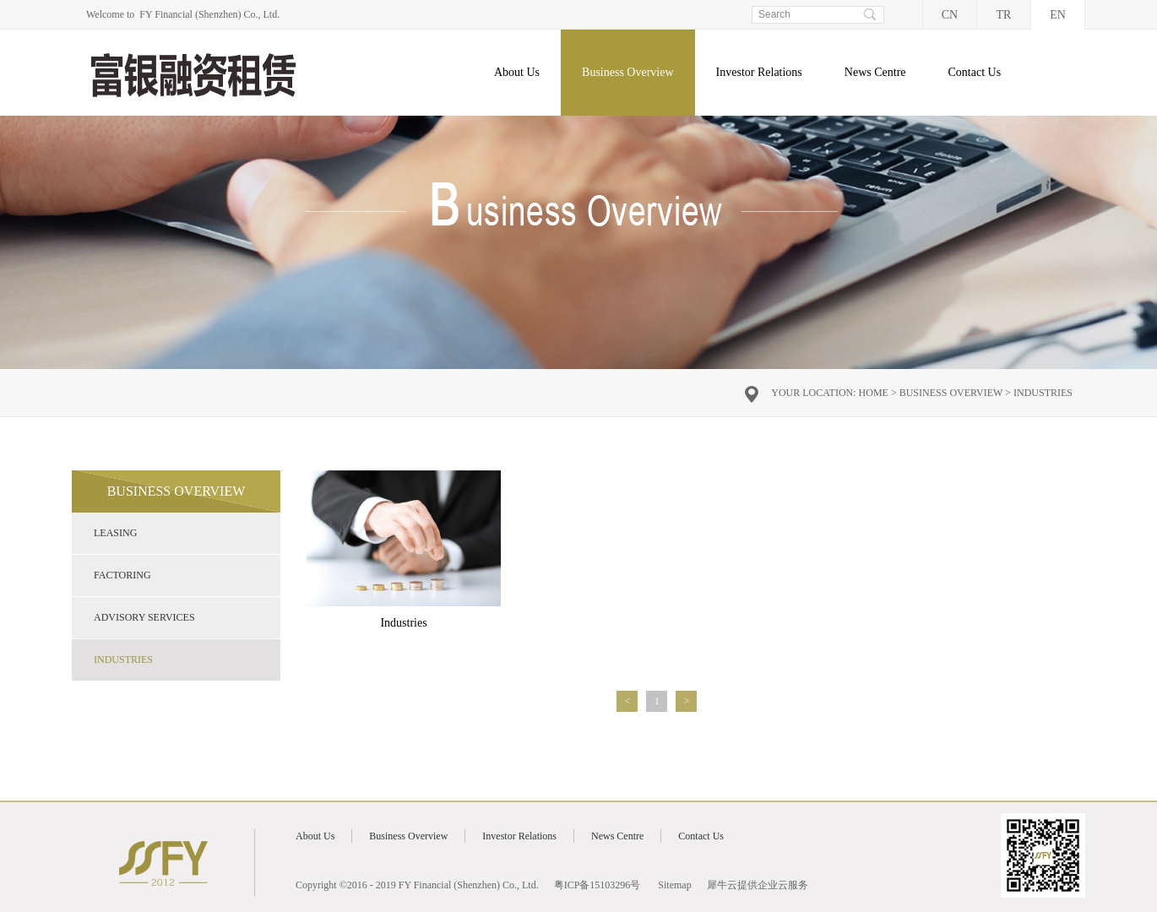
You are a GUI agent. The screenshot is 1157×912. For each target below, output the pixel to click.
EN (1058, 14)
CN (950, 14)
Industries (1043, 393)
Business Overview (951, 393)
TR (1004, 14)
